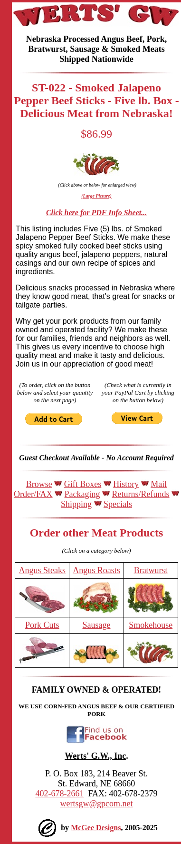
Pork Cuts (42, 625)
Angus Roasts (96, 570)
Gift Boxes (83, 484)
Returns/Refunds (141, 494)
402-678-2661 (59, 793)
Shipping (76, 504)
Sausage (97, 625)
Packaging (82, 494)
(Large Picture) (96, 196)
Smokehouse (150, 625)
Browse (39, 484)
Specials (118, 504)
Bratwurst (151, 570)
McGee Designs (96, 828)
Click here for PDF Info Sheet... (96, 213)
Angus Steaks (42, 570)
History (126, 484)
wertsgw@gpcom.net (96, 803)
